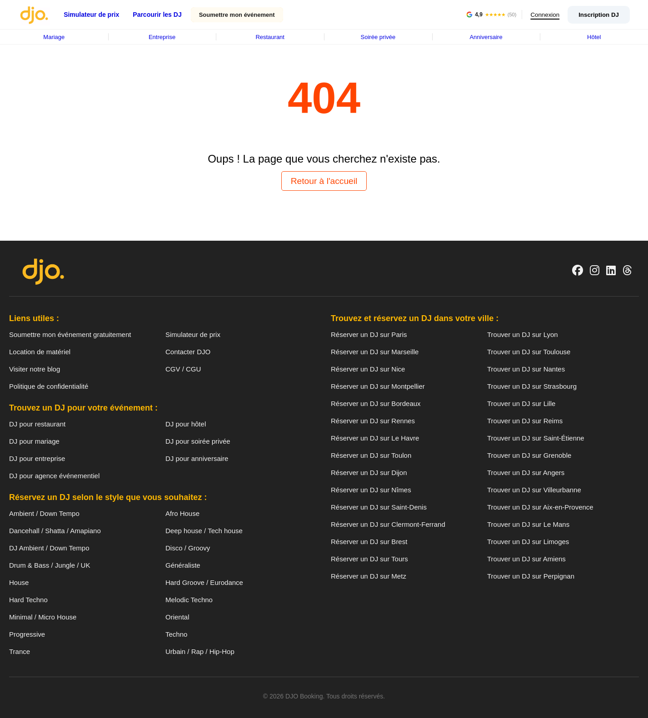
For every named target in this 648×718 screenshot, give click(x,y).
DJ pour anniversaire (196, 458)
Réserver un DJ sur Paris (369, 334)
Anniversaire (485, 37)
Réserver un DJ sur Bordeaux (376, 403)
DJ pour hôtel (185, 424)
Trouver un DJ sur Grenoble (529, 455)
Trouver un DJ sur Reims (525, 421)
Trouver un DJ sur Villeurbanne (534, 490)
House (19, 582)
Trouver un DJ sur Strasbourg (532, 386)
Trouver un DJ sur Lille (521, 403)
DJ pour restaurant (37, 424)
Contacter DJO (187, 352)
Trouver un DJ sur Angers (525, 472)
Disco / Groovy (187, 548)
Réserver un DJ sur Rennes (373, 421)
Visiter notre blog (34, 369)
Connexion (543, 14)
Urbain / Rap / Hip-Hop (199, 651)
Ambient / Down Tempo (44, 513)
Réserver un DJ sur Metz (368, 576)
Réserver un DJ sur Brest (369, 541)
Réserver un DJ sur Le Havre (375, 438)
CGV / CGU (183, 369)
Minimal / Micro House (42, 617)
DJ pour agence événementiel (54, 476)
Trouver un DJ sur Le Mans (528, 524)
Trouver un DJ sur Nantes (526, 369)
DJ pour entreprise (37, 458)
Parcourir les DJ (157, 14)
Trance (19, 651)
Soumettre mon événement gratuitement (70, 334)
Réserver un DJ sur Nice (368, 369)
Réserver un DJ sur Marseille (375, 352)
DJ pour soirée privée (197, 441)
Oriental (177, 617)
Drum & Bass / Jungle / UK (49, 565)
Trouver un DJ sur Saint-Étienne (535, 438)
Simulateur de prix (91, 14)
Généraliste (182, 565)
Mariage (54, 37)
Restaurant (269, 37)
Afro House (182, 513)
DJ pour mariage (34, 441)
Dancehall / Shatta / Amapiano (55, 531)
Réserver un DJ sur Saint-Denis (379, 507)
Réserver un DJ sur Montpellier (378, 386)
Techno (176, 634)
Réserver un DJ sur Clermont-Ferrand (388, 524)
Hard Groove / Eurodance (204, 582)
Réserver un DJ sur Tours (369, 559)
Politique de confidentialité (48, 386)
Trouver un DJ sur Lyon (522, 334)
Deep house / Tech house (204, 531)
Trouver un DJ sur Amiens (526, 559)
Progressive (27, 634)
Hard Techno (28, 600)
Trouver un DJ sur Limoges (528, 541)
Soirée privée (378, 37)
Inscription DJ (598, 14)
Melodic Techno (189, 600)
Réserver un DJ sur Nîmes (371, 490)
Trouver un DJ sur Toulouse (528, 352)
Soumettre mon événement (237, 14)
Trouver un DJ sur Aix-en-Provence (540, 507)
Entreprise (162, 37)
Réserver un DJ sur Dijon (369, 472)
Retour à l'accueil (324, 181)
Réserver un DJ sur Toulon (371, 455)
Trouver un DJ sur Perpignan (530, 576)
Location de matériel (39, 352)
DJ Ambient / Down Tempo (49, 548)
